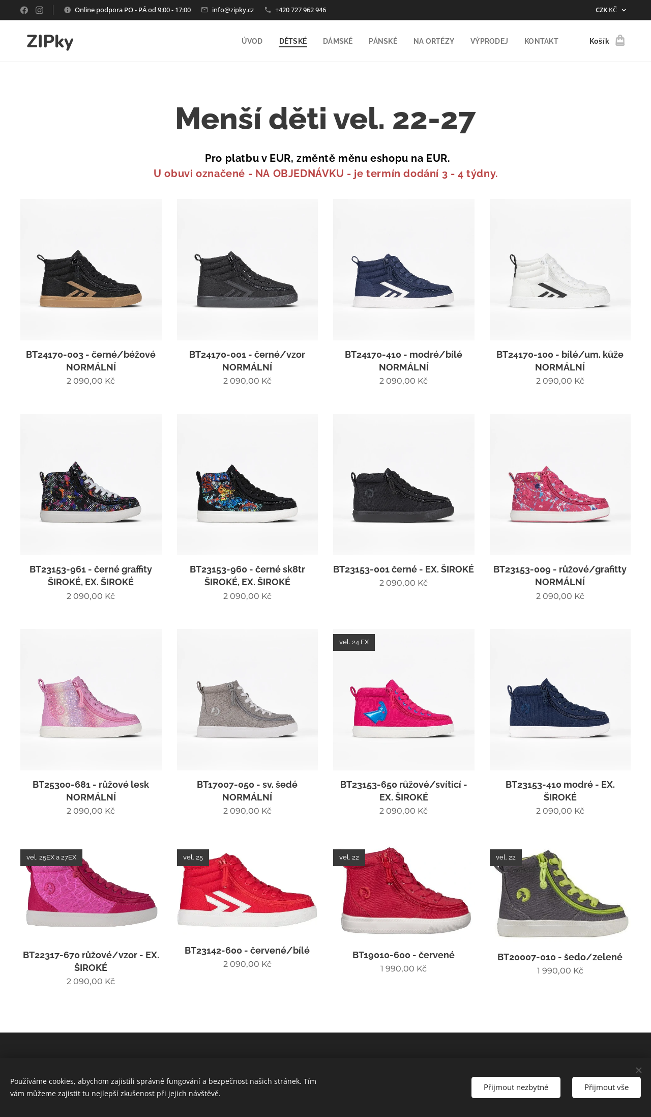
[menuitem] (244, 41)
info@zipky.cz (233, 9)
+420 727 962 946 (300, 9)
